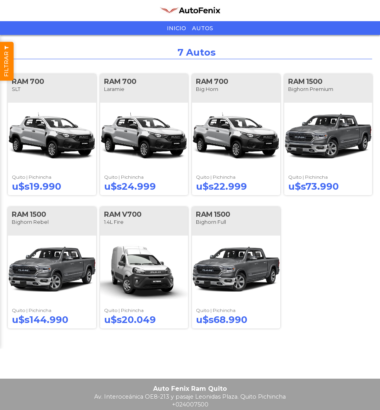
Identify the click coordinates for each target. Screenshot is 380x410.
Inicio (176, 28)
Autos (202, 28)
